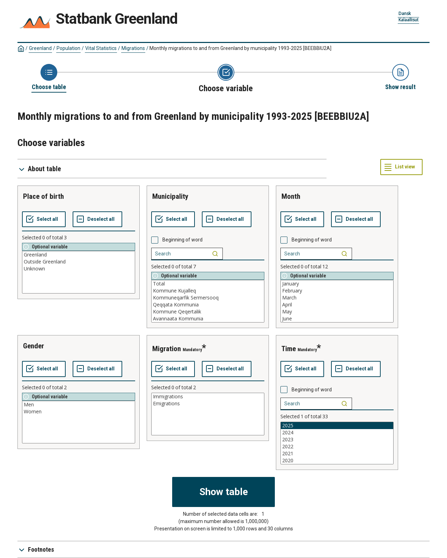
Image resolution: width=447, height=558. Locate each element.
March (337, 297)
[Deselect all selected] (97, 219)
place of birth (43, 196)
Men (78, 404)
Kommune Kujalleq (208, 290)
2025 (337, 425)
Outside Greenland (78, 261)
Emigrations (208, 403)
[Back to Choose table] (48, 77)
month (290, 196)
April (337, 304)
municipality (170, 196)
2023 (337, 439)
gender (33, 346)
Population (68, 48)
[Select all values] (44, 219)
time (288, 349)
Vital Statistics (101, 48)
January (337, 283)
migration (166, 349)
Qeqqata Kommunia (208, 304)
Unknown (78, 268)
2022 (337, 446)
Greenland (40, 48)
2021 (337, 453)
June (337, 318)
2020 (337, 460)
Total (208, 283)
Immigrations (208, 396)
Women (78, 411)
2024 (337, 432)
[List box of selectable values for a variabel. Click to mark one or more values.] (78, 272)
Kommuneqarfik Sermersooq (208, 297)
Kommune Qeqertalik (208, 311)
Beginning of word (182, 239)
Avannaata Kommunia (208, 318)
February (337, 290)
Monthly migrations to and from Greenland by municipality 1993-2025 (240, 48)
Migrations (133, 48)
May (337, 311)
